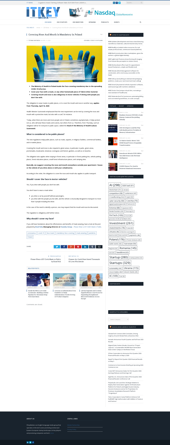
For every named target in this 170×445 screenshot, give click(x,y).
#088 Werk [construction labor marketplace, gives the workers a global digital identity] (125, 54)
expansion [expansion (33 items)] (126, 208)
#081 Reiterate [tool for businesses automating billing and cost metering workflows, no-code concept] (125, 97)
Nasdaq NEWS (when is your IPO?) (124, 327)
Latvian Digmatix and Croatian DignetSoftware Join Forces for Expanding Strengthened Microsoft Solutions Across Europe (91, 295)
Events (116, 22)
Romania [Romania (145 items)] (128, 248)
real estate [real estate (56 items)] (130, 244)
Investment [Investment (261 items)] (121, 223)
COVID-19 (93, 40)
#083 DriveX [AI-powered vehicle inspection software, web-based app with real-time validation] (125, 86)
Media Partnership (73, 425)
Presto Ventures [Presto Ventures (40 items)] (134, 240)
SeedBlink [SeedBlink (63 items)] (122, 252)
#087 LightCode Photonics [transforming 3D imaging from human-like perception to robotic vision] (125, 60)
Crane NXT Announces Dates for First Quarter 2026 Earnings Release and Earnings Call (124, 372)
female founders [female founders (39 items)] (116, 211)
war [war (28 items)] (122, 276)
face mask (50, 233)
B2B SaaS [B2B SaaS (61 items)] (128, 185)
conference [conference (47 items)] (130, 193)
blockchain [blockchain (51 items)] (115, 190)
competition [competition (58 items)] (116, 193)
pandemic (92, 233)
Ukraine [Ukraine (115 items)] (131, 268)
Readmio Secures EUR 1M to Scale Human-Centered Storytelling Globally (131, 117)
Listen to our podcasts (120, 35)
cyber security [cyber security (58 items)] (116, 201)
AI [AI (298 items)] (114, 185)
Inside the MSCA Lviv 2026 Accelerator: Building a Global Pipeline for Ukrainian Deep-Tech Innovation (38, 294)
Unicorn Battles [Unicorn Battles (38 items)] (115, 272)
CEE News (48, 22)
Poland (30, 237)
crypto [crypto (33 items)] (129, 197)
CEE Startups (62, 22)
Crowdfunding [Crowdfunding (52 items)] (116, 197)
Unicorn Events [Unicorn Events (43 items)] (131, 272)
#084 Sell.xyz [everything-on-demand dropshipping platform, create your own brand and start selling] (125, 80)
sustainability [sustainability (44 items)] (115, 268)
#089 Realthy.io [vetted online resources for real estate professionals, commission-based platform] (124, 48)
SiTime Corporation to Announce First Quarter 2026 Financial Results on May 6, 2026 (124, 354)
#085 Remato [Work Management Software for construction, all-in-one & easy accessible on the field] (124, 73)
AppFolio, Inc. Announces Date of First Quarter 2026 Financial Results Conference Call (125, 378)
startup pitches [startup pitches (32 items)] (136, 258)
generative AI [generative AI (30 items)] (114, 219)
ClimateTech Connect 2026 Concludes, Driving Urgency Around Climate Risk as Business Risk (123, 335)
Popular (113, 106)
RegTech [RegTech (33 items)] (113, 248)
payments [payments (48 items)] (134, 235)
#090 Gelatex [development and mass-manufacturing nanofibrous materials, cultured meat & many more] (125, 43)
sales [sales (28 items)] (111, 252)
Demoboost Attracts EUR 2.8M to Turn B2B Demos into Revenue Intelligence (130, 155)
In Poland (99, 40)
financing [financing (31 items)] (130, 211)
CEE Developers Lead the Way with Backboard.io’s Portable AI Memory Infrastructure (130, 130)
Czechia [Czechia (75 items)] (131, 200)
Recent (121, 106)
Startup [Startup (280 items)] (118, 257)
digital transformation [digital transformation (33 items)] (117, 204)
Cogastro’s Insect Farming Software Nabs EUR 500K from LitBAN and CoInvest (63, 3)
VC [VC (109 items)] (113, 275)
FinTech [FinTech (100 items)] (116, 215)
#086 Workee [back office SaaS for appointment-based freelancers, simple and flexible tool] (124, 66)
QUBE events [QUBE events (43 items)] (115, 244)
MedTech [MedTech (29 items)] (113, 235)
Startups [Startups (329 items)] (119, 263)
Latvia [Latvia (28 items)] (130, 228)
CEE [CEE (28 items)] (125, 190)
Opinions (92, 22)
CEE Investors (78, 22)
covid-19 (41, 233)
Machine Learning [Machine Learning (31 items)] (127, 232)
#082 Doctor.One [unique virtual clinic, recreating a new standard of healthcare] (124, 91)
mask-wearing (81, 233)
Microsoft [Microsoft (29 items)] (123, 235)
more (52, 433)
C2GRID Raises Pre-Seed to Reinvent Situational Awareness (130, 167)
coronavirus (32, 233)
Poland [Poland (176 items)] (116, 239)
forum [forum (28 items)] (128, 215)
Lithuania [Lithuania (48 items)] (114, 232)
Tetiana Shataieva (34, 40)
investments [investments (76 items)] (117, 228)
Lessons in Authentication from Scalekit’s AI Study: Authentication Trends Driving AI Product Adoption (65, 294)
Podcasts (105, 22)
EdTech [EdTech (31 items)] (131, 204)
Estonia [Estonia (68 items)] (114, 208)
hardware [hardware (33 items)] (125, 219)
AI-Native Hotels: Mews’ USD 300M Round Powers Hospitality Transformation (130, 143)
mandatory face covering (65, 233)
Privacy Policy (71, 429)
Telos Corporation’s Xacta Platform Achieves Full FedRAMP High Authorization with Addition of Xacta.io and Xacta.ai (125, 399)
